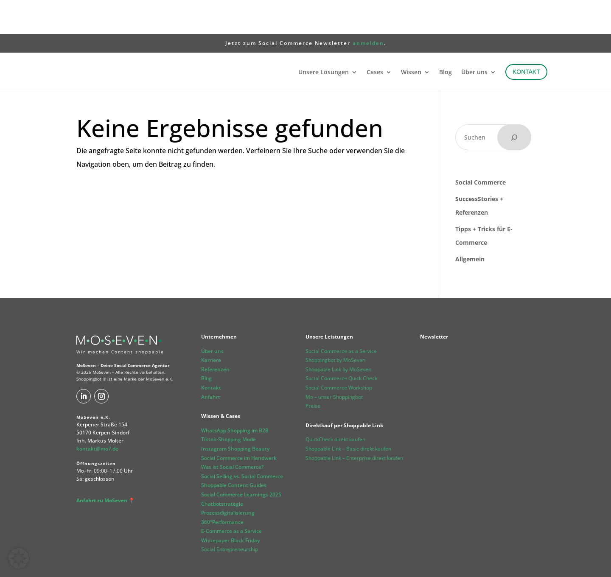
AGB (150, 561)
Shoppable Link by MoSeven (338, 335)
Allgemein (470, 225)
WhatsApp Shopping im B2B (235, 396)
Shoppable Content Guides (233, 451)
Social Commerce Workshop (339, 353)
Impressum (89, 561)
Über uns (212, 317)
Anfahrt (210, 363)
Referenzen (215, 335)
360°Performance (222, 488)
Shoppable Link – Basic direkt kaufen (348, 414)
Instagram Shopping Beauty (235, 414)
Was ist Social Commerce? (232, 433)
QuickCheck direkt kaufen (335, 405)
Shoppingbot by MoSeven (335, 326)
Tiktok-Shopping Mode (228, 405)
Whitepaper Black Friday (230, 506)
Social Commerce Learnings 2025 (241, 460)
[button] (18, 558)
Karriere (211, 326)
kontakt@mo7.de (97, 414)
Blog (206, 344)
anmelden (368, 9)
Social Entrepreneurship (229, 515)
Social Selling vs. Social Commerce (242, 442)
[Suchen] (514, 103)
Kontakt (211, 353)
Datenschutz (124, 561)
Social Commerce (480, 148)
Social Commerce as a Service (341, 317)
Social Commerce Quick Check (341, 344)
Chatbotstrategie (222, 469)
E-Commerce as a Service (231, 497)
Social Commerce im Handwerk (239, 424)
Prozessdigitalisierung (228, 478)
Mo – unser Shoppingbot (334, 363)
